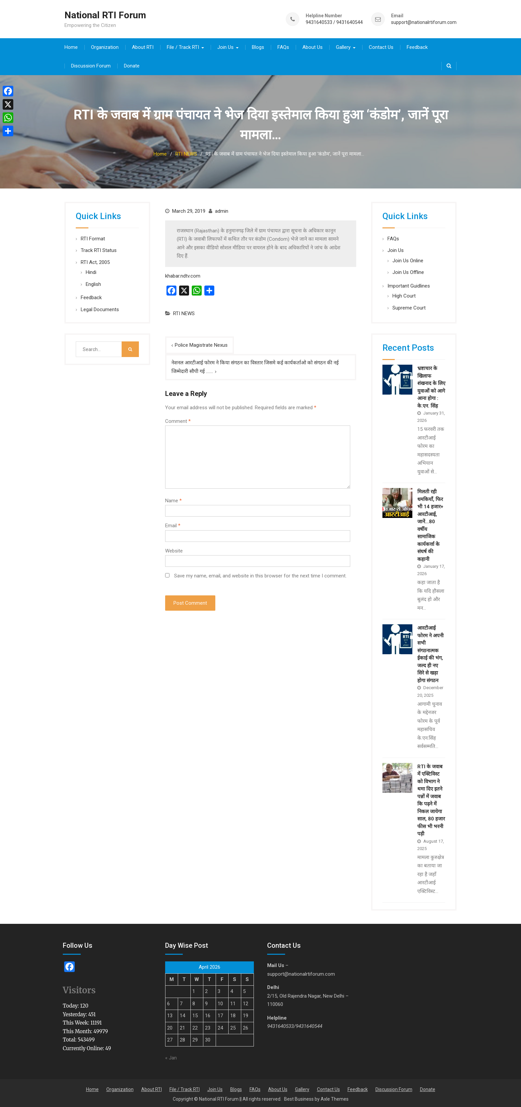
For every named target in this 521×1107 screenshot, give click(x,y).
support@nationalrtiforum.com (424, 22)
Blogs (258, 46)
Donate (132, 64)
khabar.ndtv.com (182, 275)
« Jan (171, 1057)
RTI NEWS (184, 312)
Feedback (417, 46)
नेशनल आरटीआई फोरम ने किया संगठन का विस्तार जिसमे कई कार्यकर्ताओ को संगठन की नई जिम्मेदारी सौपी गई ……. (255, 365)
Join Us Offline (408, 271)
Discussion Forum (91, 64)
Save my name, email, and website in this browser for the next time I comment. (260, 574)
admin (221, 210)
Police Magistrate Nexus (201, 344)
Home (71, 46)
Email (172, 524)
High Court (404, 295)
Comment (178, 420)
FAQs (283, 46)
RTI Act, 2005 (95, 261)
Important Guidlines (408, 285)
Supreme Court (409, 306)
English (93, 283)
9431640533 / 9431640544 (334, 22)
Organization (105, 46)
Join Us (225, 46)
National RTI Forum (105, 14)
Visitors (79, 989)
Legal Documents (100, 308)
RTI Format (93, 237)
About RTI (143, 46)
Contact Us (381, 46)
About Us (312, 46)
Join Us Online (407, 259)
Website (174, 550)
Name (173, 499)
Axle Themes (335, 1097)
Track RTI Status (99, 249)
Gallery (343, 46)
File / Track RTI (183, 46)
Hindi (91, 271)
